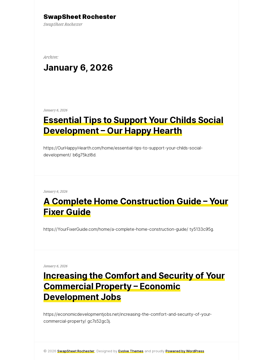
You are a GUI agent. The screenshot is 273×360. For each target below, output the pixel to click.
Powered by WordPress (185, 351)
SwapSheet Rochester (75, 351)
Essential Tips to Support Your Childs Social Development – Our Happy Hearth (133, 125)
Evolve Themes (130, 351)
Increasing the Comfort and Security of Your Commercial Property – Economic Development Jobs (134, 286)
